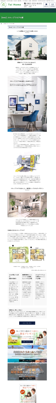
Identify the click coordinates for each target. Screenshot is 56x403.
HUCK (45, 80)
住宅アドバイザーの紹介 (49, 119)
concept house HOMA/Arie (47, 71)
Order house (46, 67)
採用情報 (46, 122)
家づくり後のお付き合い (49, 111)
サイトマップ (47, 137)
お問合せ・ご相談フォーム (46, 387)
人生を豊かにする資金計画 (49, 87)
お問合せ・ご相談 (48, 128)
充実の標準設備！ (48, 102)
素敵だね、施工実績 (48, 95)
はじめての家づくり (48, 105)
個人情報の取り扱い (48, 134)
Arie (44, 77)
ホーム (45, 59)
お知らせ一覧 (47, 131)
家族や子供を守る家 (48, 108)
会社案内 (46, 114)
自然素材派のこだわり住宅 (49, 98)
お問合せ (46, 5)
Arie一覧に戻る (20, 323)
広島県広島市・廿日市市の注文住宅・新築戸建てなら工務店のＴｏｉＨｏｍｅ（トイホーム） (31, 395)
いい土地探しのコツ (48, 83)
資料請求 (52, 5)
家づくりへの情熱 (48, 116)
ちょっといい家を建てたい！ (49, 91)
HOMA (45, 74)
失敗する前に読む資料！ (49, 125)
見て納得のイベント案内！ (49, 64)
